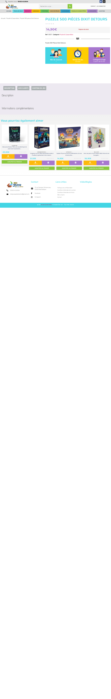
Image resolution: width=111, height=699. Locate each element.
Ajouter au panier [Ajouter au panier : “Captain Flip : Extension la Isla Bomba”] (69, 168)
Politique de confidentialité (64, 188)
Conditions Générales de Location (66, 190)
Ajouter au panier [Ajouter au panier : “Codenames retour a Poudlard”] (42, 168)
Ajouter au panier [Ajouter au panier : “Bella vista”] (96, 168)
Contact (59, 197)
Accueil (3, 18)
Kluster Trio (14, 145)
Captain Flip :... (69, 152)
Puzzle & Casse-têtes (12, 18)
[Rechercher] (70, 6)
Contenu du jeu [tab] (38, 88)
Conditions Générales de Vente (65, 192)
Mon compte (61, 195)
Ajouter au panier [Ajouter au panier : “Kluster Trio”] (14, 162)
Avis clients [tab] (23, 88)
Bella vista (96, 152)
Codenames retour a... (41, 152)
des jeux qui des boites (46, 204)
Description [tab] (9, 88)
